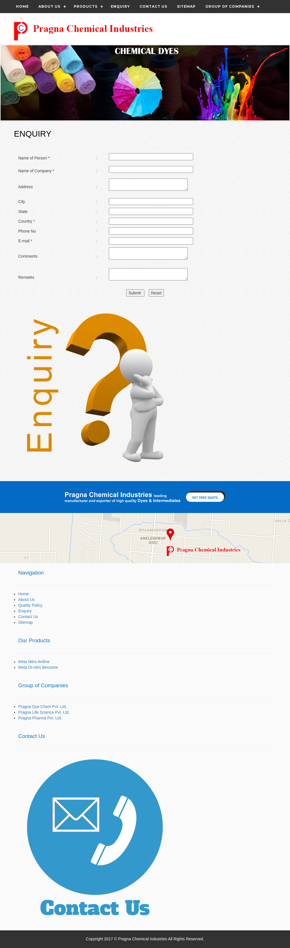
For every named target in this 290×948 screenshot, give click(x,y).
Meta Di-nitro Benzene (38, 667)
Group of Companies (229, 6)
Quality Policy (30, 605)
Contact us (153, 6)
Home (22, 6)
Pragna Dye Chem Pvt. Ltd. (42, 706)
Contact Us (28, 616)
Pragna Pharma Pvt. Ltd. (40, 718)
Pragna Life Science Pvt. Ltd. (44, 712)
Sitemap (186, 6)
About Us (49, 6)
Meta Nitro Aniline (34, 661)
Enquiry (120, 6)
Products (85, 6)
